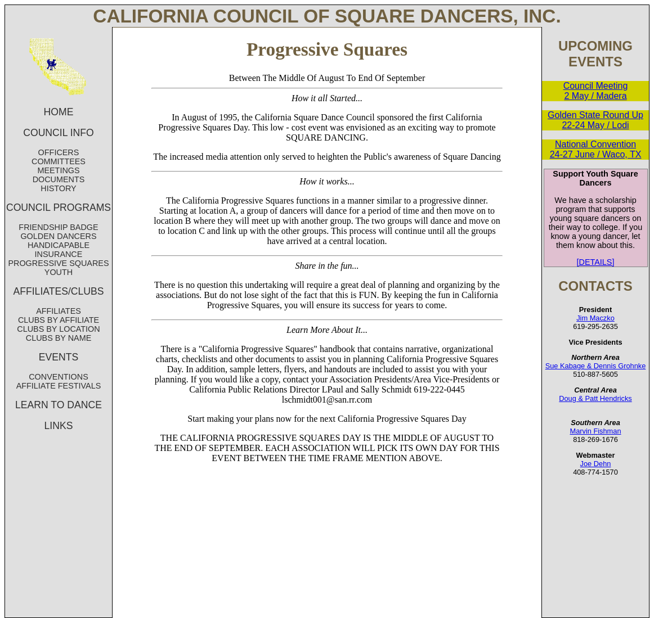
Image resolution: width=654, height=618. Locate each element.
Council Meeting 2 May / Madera (595, 91)
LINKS (58, 425)
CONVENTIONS (58, 376)
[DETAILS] (596, 262)
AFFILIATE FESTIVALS (58, 385)
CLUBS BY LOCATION (58, 328)
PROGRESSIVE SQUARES (58, 263)
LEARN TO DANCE (58, 405)
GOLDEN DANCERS (58, 236)
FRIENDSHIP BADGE (58, 227)
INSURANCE (59, 254)
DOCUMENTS (59, 179)
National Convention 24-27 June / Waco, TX (596, 149)
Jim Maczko (595, 318)
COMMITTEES (59, 161)
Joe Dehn (595, 463)
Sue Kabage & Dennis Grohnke (595, 366)
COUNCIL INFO (58, 132)
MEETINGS (58, 170)
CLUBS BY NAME (59, 337)
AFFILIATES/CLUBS (59, 291)
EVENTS (58, 357)
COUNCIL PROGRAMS (58, 207)
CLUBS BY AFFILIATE (58, 319)
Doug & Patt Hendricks (595, 398)
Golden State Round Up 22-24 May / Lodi (595, 120)
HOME (59, 112)
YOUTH (58, 272)
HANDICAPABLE (58, 245)
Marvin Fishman (595, 431)
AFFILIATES (58, 310)
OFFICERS (58, 152)
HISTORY (58, 188)
